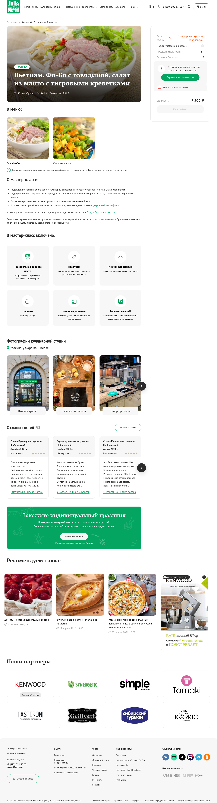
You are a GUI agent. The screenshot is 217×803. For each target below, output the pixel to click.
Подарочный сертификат (66, 772)
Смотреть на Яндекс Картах (27, 492)
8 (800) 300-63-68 (172, 6)
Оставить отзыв (128, 427)
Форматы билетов (100, 760)
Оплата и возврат (101, 800)
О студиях (97, 755)
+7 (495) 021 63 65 (16, 764)
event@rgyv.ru (15, 766)
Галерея (95, 775)
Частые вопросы (99, 770)
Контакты (96, 765)
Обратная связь (23, 778)
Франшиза (121, 779)
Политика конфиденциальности (159, 800)
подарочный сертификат (105, 205)
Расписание (12, 22)
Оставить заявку (74, 536)
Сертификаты (106, 6)
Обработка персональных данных (194, 800)
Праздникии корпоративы (61, 761)
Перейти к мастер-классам (180, 77)
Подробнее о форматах (101, 212)
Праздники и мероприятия (80, 6)
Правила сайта (121, 800)
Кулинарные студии (50, 6)
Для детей (121, 6)
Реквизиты (97, 779)
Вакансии (96, 784)
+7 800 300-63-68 (16, 753)
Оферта (135, 800)
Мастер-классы (30, 6)
